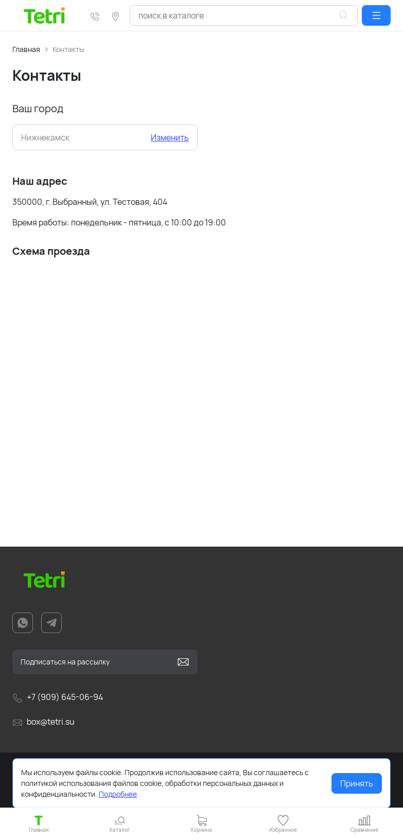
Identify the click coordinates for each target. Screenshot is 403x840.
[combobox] (244, 15)
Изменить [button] (170, 137)
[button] (376, 15)
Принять (356, 783)
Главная (26, 49)
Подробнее (118, 794)
